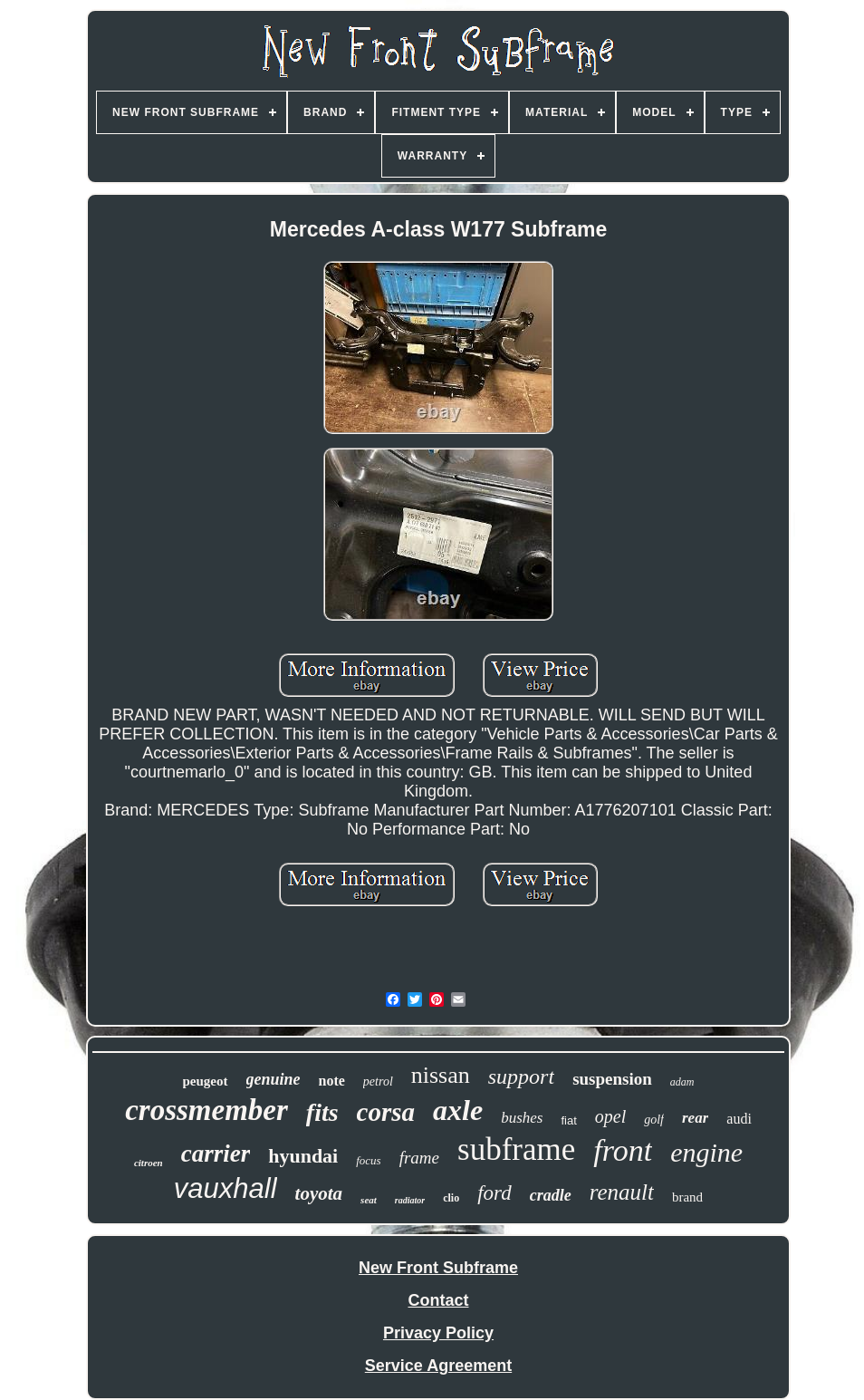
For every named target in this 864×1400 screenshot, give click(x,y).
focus (368, 1160)
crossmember (206, 1110)
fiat (568, 1120)
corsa (386, 1111)
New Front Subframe (438, 1268)
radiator (410, 1200)
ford (494, 1193)
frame (419, 1157)
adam (682, 1082)
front (622, 1150)
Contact (438, 1300)
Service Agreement (438, 1366)
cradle (550, 1195)
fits (322, 1112)
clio (451, 1198)
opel (610, 1116)
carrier (216, 1153)
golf (654, 1119)
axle (458, 1110)
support (521, 1076)
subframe (516, 1149)
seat (368, 1199)
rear (695, 1117)
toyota (319, 1193)
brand (687, 1197)
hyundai (303, 1155)
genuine (273, 1079)
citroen (148, 1162)
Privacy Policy (438, 1333)
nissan (440, 1075)
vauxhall (225, 1188)
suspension (612, 1078)
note (332, 1080)
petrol (378, 1081)
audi (739, 1118)
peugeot (205, 1081)
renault (622, 1192)
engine (706, 1152)
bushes (521, 1117)
